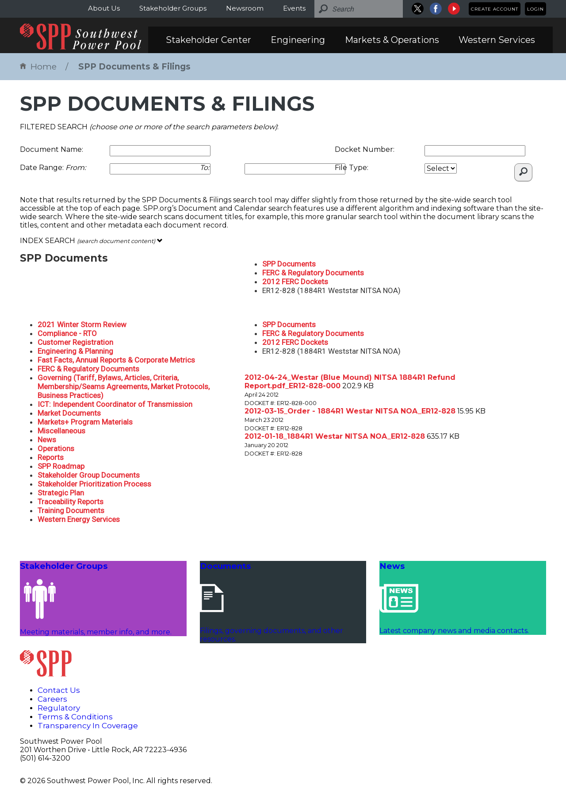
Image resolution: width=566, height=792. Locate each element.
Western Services (497, 40)
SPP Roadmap (61, 466)
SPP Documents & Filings (134, 67)
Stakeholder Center (208, 40)
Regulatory (59, 707)
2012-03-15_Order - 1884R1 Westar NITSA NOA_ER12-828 (350, 411)
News (47, 439)
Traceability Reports (70, 501)
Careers (52, 699)
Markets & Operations (392, 40)
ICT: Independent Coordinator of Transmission (115, 404)
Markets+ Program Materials (85, 421)
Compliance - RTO (67, 333)
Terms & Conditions (75, 716)
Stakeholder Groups (173, 8)
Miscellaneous (61, 430)
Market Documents (69, 413)
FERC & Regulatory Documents (313, 272)
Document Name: (51, 149)
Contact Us (59, 690)
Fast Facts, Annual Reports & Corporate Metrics (116, 359)
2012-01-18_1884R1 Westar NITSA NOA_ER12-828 (335, 436)
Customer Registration (75, 342)
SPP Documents (289, 263)
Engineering (298, 40)
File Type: (351, 167)
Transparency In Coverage (88, 725)
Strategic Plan (61, 492)
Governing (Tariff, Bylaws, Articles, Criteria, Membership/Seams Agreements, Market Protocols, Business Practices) (124, 386)
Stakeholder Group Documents (89, 475)
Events (294, 8)
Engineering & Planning (75, 351)
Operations (56, 448)
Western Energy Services (79, 519)
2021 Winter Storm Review (82, 324)
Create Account (494, 9)
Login (535, 9)
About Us (104, 8)
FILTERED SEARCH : (149, 127)
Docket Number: (364, 149)
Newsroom (245, 8)
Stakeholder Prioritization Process (94, 483)
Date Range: (53, 167)
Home (38, 67)
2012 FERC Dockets (295, 281)
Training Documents (71, 510)
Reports (51, 457)
